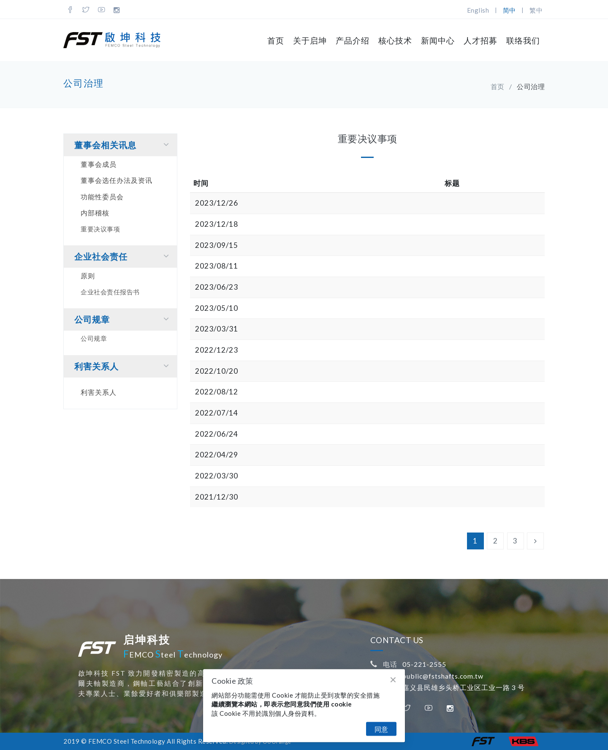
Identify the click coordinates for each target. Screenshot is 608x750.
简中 (509, 10)
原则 (88, 276)
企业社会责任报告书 (110, 292)
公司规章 (123, 319)
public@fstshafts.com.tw (442, 676)
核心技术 (395, 40)
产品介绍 (352, 40)
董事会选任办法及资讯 (116, 180)
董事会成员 (99, 164)
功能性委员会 (102, 197)
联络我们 (523, 40)
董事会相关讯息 (123, 145)
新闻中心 (438, 40)
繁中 (536, 10)
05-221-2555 (424, 664)
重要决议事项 (100, 229)
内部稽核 (95, 213)
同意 (381, 729)
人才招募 (480, 40)
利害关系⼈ (123, 366)
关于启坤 (310, 40)
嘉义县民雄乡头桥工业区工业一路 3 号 (463, 687)
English (478, 10)
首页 (275, 40)
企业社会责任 (123, 256)
